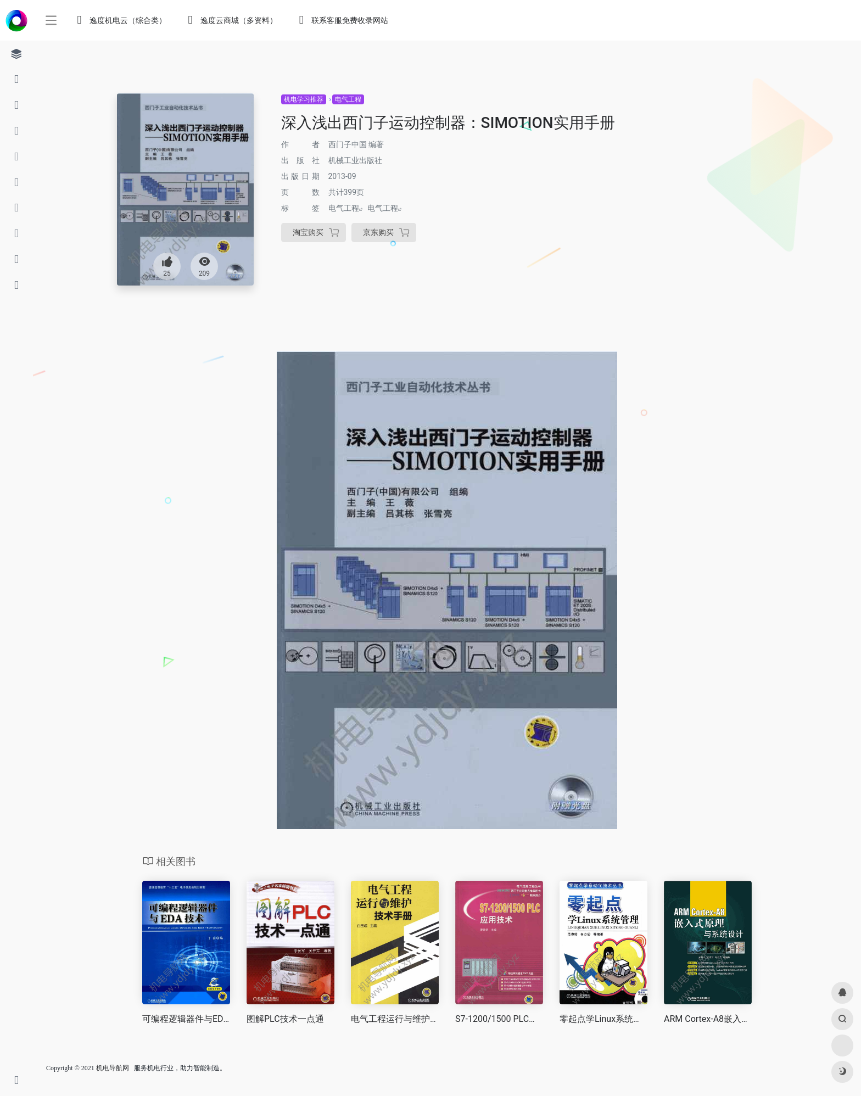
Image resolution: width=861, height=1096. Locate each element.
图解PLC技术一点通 (285, 1019)
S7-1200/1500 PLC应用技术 (499, 1019)
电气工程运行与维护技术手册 (395, 1019)
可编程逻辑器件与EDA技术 (186, 1019)
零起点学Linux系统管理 (603, 1019)
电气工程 (348, 99)
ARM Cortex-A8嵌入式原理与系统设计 (708, 1019)
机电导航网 (112, 1068)
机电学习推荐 (303, 99)
